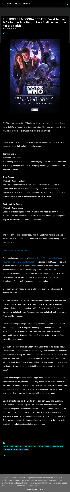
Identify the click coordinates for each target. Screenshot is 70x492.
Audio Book (8, 446)
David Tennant (44, 446)
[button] (4, 33)
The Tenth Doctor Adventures (16, 449)
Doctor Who (58, 446)
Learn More (31, 489)
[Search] (66, 4)
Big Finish (18, 446)
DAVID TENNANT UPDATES (18, 4)
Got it (42, 489)
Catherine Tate (30, 446)
